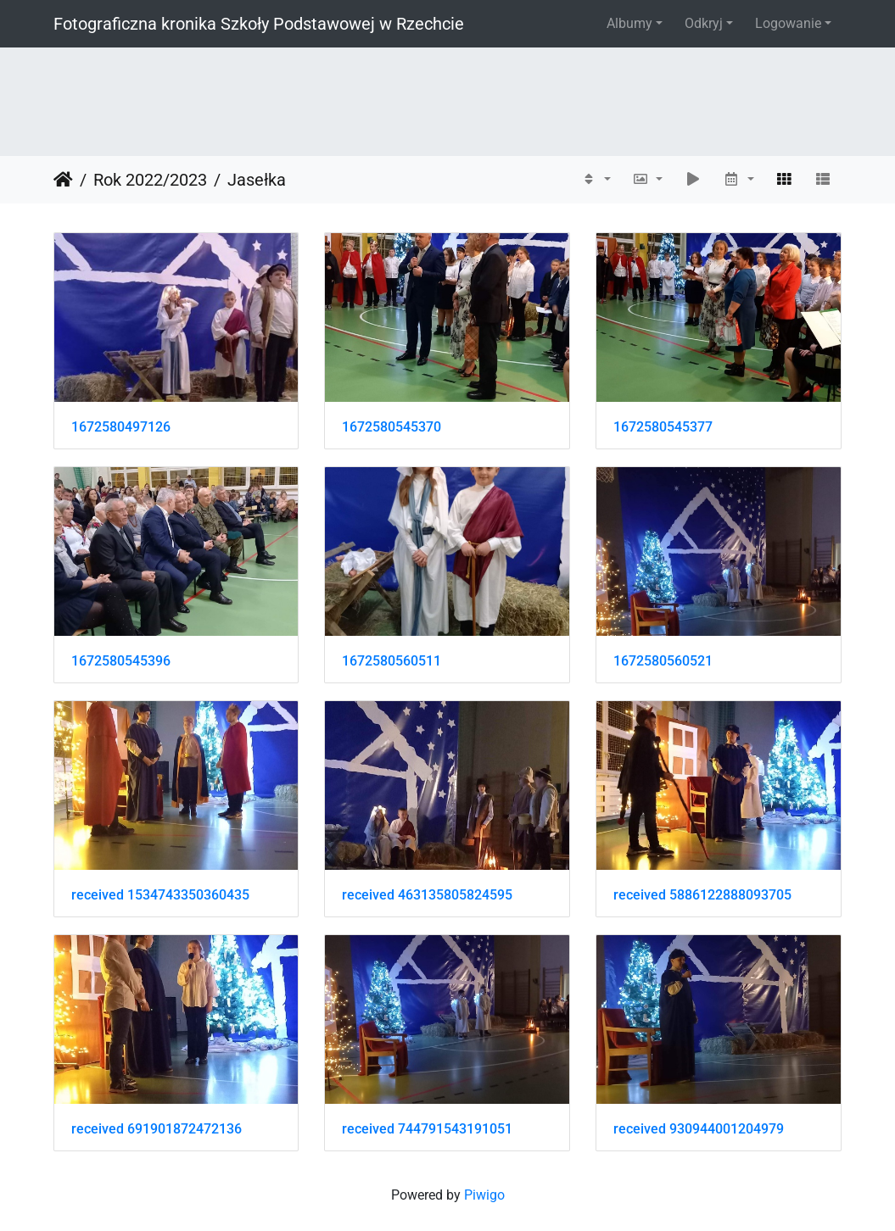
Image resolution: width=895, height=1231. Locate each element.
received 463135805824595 (427, 895)
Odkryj (704, 23)
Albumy (629, 23)
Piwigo (484, 1195)
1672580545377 (663, 427)
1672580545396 (121, 661)
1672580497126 (121, 427)
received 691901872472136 (156, 1129)
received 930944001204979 (698, 1129)
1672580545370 (391, 427)
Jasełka (256, 180)
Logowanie (788, 23)
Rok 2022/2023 (150, 180)
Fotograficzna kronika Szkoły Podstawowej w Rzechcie (258, 24)
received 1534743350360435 (160, 895)
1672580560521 (663, 661)
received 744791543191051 (427, 1129)
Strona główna (63, 179)
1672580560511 (391, 661)
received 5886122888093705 (702, 895)
